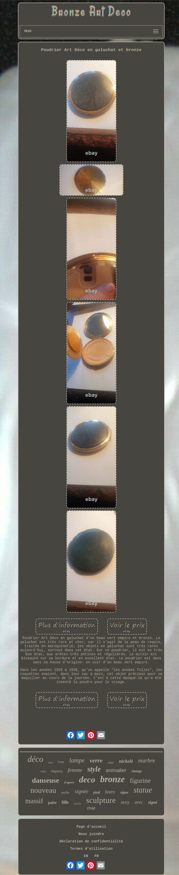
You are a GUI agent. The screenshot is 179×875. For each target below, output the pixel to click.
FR (96, 856)
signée (81, 791)
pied (96, 792)
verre (96, 760)
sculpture (101, 800)
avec (139, 802)
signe (124, 792)
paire (52, 802)
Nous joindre (91, 834)
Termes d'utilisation (91, 849)
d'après (69, 782)
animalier (116, 770)
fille (65, 802)
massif (34, 801)
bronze (112, 779)
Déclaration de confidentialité (91, 841)
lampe (77, 760)
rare (43, 771)
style (94, 769)
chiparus (57, 771)
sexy (125, 802)
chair (91, 808)
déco (35, 759)
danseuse (45, 780)
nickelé (126, 761)
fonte (61, 762)
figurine (140, 780)
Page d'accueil (91, 827)
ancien (77, 803)
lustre (110, 791)
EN (86, 856)
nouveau (43, 790)
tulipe (111, 762)
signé (152, 802)
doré (50, 762)
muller (65, 792)
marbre (146, 760)
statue (142, 789)
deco (87, 779)
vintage (136, 771)
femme (75, 770)
